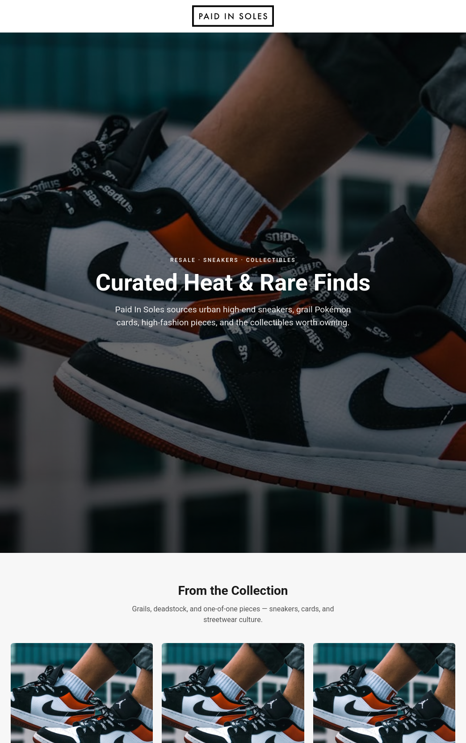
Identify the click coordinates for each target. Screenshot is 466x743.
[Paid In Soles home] (233, 16)
